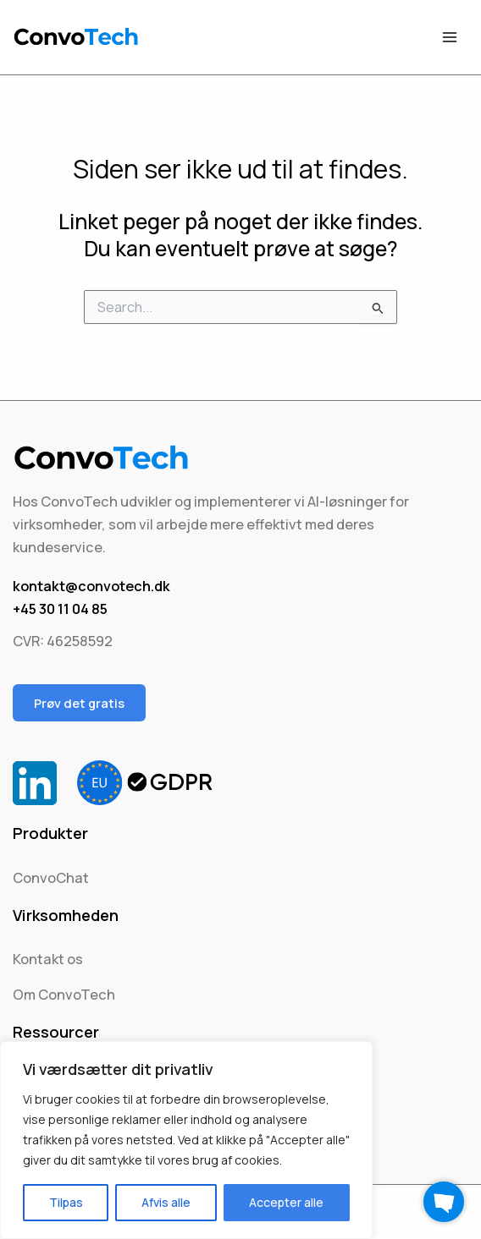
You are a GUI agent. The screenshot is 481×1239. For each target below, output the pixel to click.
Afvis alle (166, 1202)
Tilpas (66, 1202)
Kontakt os (48, 959)
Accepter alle (286, 1202)
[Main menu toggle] (449, 38)
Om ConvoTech (64, 994)
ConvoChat (51, 878)
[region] (186, 1140)
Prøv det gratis (79, 702)
